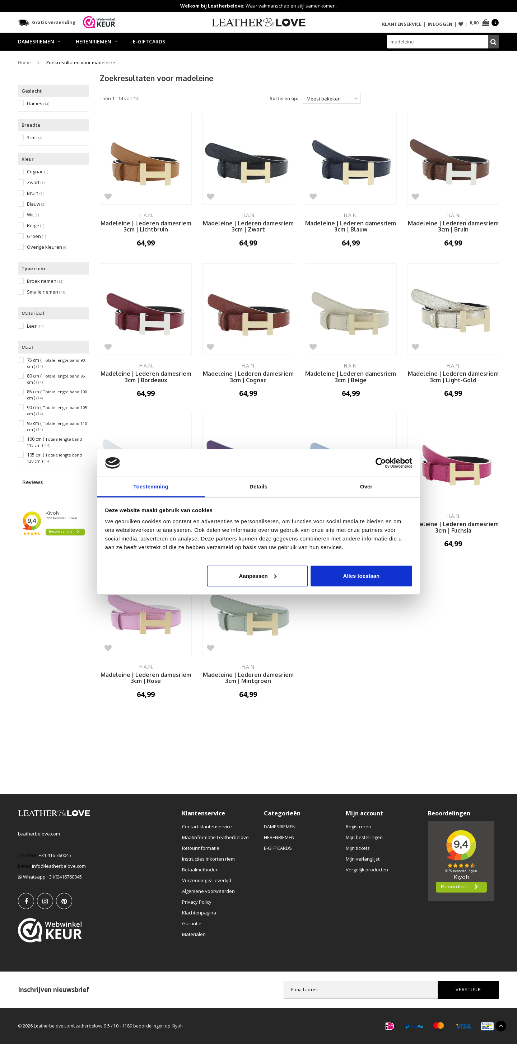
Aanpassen (257, 576)
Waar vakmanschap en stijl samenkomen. (258, 6)
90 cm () (57, 410)
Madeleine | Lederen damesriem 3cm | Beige (350, 377)
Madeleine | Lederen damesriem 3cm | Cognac (248, 377)
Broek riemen (45, 281)
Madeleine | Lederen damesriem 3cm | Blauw (350, 226)
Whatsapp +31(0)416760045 (50, 877)
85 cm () (57, 395)
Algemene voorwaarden (208, 891)
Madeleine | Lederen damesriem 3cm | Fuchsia (453, 527)
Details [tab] (258, 486)
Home (24, 62)
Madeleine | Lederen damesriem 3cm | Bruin (453, 226)
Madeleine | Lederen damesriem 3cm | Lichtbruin (146, 226)
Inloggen (440, 24)
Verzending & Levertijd (206, 880)
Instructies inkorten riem (208, 859)
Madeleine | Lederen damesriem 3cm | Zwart (248, 226)
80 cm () (56, 379)
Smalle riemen (46, 292)
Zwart (36, 182)
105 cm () (54, 458)
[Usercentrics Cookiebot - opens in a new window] (380, 463)
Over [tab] (366, 486)
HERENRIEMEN (96, 41)
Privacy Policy (196, 902)
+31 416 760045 (55, 855)
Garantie (191, 923)
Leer (35, 326)
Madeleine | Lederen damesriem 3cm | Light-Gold (453, 377)
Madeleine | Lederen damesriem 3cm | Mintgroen (248, 678)
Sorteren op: (284, 98)
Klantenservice (401, 24)
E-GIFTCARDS (149, 41)
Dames (38, 103)
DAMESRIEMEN (39, 41)
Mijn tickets (358, 848)
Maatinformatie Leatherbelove (215, 837)
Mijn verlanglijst (362, 859)
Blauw (36, 204)
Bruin (35, 193)
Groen (36, 236)
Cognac (37, 172)
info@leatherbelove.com (59, 866)
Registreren (358, 826)
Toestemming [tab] (150, 486)
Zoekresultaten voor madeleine (80, 62)
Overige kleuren (47, 247)
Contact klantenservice (207, 826)
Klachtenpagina (199, 912)
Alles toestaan (361, 576)
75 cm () (56, 363)
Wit (33, 215)
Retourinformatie (200, 848)
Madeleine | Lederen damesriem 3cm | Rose (146, 678)
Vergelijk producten (367, 869)
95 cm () (57, 426)
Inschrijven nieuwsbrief (53, 990)
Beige (35, 226)
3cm (34, 138)
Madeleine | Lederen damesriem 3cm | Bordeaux (146, 377)
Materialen (194, 934)
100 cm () (54, 442)
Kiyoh (177, 1026)
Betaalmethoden (200, 869)
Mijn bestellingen (364, 837)
